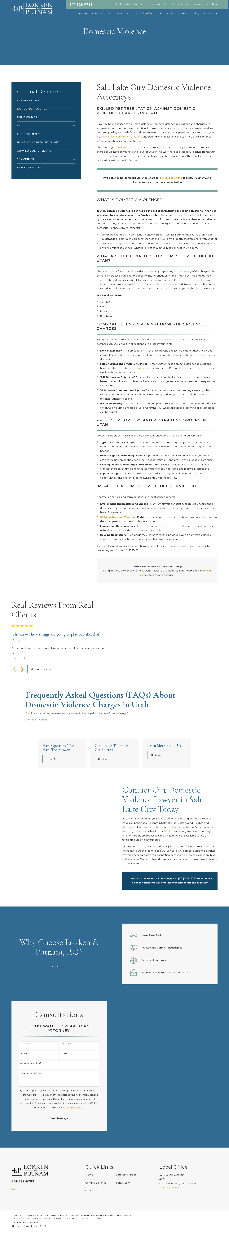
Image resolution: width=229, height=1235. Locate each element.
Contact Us (105, 781)
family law (170, 853)
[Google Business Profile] (13, 1224)
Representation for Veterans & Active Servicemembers (185, 4)
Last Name (66, 1079)
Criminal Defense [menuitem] (144, 13)
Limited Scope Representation (130, 4)
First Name (25, 1079)
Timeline (156, 777)
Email (64, 1089)
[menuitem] (46, 100)
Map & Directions (169, 1222)
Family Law (123, 1218)
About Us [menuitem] (97, 13)
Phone (23, 1089)
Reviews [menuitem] (183, 13)
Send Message (59, 1153)
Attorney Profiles (126, 1210)
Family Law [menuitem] (166, 13)
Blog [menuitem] (196, 13)
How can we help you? (31, 1108)
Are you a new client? (30, 1098)
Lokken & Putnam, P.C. (130, 147)
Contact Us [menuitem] (211, 13)
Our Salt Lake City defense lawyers (121, 136)
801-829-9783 (81, 4)
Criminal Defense (95, 1218)
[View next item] (22, 680)
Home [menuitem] (83, 13)
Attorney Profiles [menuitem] (118, 13)
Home (89, 1210)
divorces (141, 368)
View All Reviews (41, 680)
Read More (52, 781)
